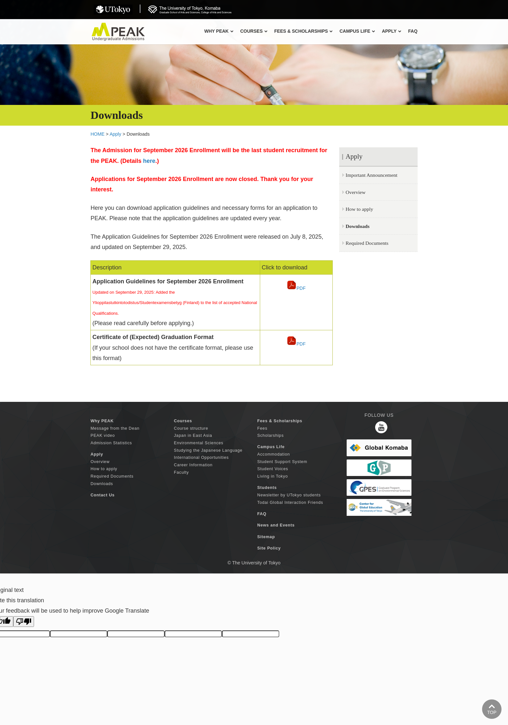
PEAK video (102, 435)
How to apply (359, 209)
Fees (262, 428)
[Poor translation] (23, 621)
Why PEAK (218, 31)
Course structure (191, 428)
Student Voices (272, 469)
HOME (97, 134)
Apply (115, 134)
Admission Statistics (111, 443)
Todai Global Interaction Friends (290, 502)
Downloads (101, 483)
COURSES (253, 31)
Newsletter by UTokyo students (289, 495)
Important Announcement (372, 175)
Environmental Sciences (199, 443)
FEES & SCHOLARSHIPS (303, 31)
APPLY (391, 31)
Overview (355, 192)
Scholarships (270, 435)
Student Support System (282, 461)
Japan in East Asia (193, 435)
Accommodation (273, 454)
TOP (492, 712)
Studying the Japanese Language (208, 450)
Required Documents (367, 243)
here (149, 161)
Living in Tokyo (272, 476)
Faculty (181, 472)
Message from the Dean (114, 428)
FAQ (413, 31)
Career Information (193, 465)
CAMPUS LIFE (357, 31)
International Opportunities (201, 457)
